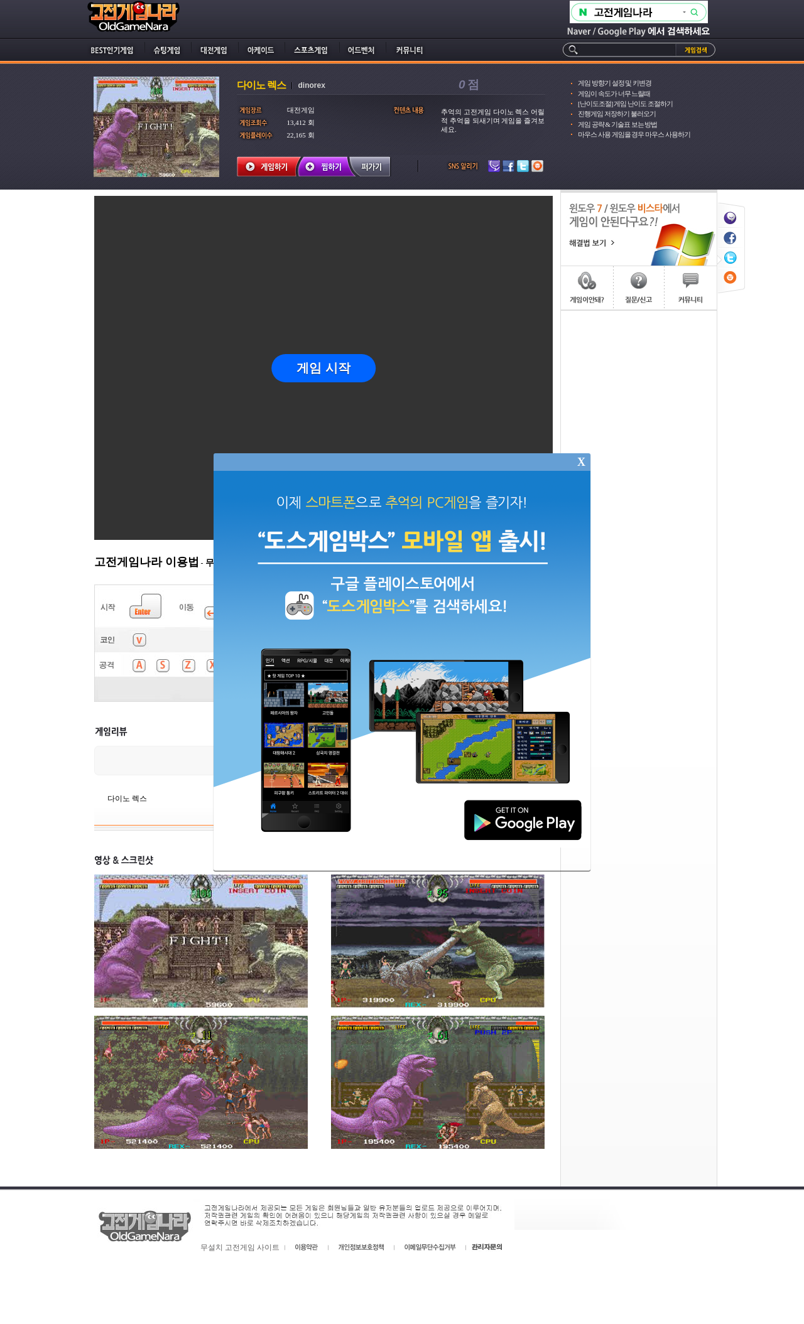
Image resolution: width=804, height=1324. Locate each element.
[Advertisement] (639, 499)
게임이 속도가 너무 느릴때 (614, 93)
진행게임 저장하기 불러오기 (617, 113)
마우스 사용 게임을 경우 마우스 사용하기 (634, 134)
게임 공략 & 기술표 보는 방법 (617, 124)
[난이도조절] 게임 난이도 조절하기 (625, 103)
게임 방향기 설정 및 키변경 (614, 83)
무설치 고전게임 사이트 (240, 1247)
